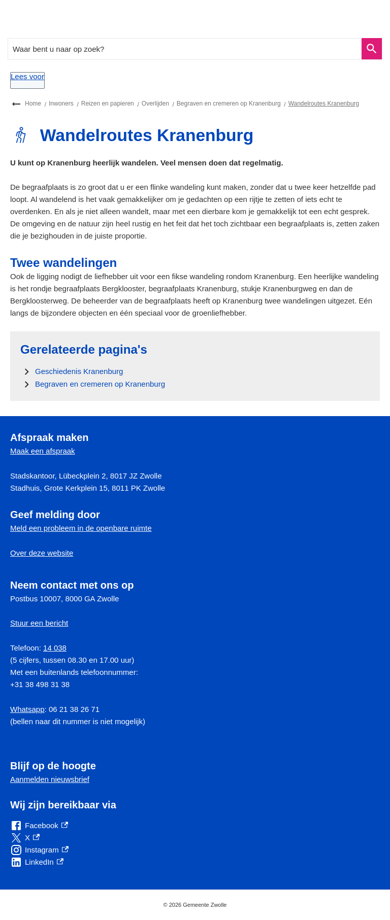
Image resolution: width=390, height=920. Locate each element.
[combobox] (185, 49)
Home (33, 103)
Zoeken (370, 48)
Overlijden (155, 103)
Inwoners (61, 103)
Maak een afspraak (42, 451)
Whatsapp (27, 709)
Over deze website (41, 553)
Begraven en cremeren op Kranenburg (229, 103)
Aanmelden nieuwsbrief (49, 779)
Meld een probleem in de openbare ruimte (81, 528)
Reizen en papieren (107, 103)
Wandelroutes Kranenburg (324, 103)
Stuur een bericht (39, 623)
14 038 (55, 647)
